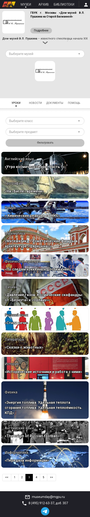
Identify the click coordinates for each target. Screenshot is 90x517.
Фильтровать (45, 142)
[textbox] (43, 54)
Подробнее (41, 30)
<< (6, 477)
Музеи (26, 4)
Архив (43, 4)
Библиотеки (64, 4)
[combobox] (45, 54)
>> (51, 477)
